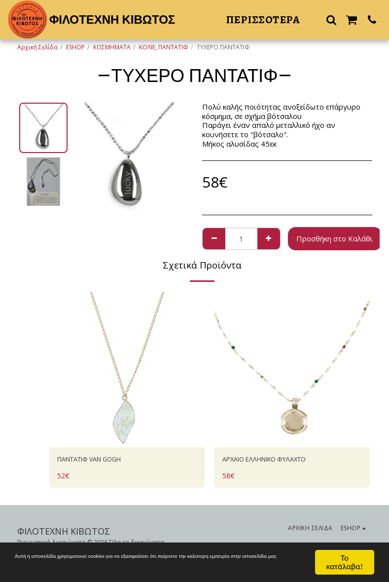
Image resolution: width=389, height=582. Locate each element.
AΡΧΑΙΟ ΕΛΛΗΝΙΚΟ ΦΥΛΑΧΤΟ (274, 461)
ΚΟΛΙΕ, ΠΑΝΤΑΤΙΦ (163, 47)
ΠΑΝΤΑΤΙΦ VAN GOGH (97, 461)
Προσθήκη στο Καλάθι (334, 238)
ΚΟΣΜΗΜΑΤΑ (112, 47)
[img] (127, 369)
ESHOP (75, 47)
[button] (331, 19)
